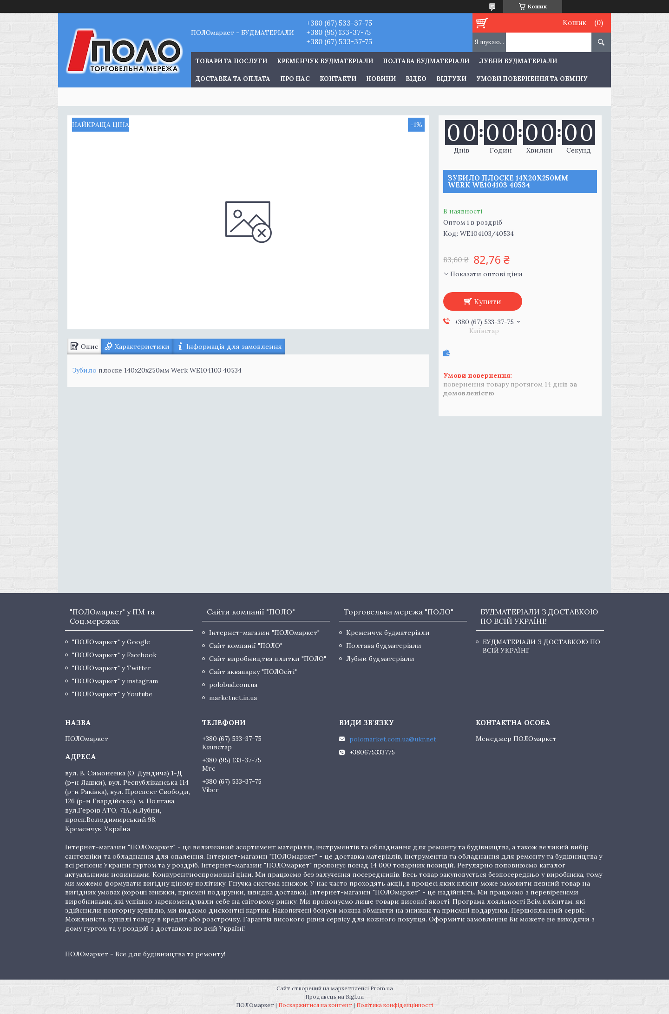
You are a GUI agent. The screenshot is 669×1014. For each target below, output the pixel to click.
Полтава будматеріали (426, 61)
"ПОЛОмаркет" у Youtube (112, 694)
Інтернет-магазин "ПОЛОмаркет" (264, 632)
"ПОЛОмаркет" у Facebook (114, 655)
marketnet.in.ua (233, 698)
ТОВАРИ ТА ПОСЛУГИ (231, 61)
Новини (381, 79)
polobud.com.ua (233, 684)
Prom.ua (381, 988)
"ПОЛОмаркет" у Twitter (111, 668)
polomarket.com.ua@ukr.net (392, 739)
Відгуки (451, 79)
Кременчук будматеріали (325, 61)
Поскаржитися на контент (315, 1004)
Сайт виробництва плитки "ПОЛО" (267, 658)
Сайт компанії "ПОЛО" (245, 645)
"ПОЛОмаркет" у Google (111, 642)
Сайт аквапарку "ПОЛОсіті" (253, 671)
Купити (487, 301)
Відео (416, 79)
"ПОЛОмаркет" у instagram (115, 681)
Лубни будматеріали (518, 61)
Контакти (338, 79)
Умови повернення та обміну (532, 79)
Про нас (295, 79)
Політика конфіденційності (394, 1004)
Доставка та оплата (233, 79)
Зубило (84, 370)
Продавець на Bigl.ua (334, 996)
